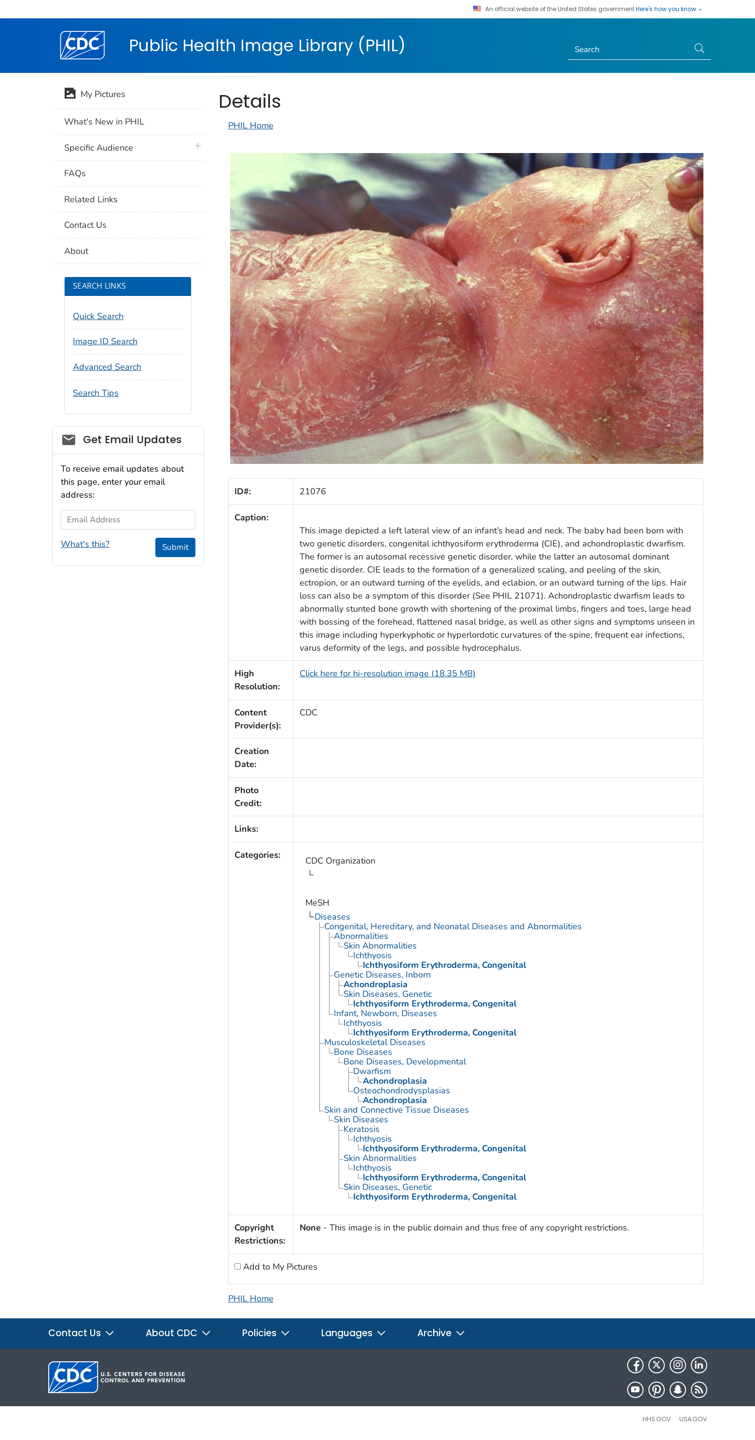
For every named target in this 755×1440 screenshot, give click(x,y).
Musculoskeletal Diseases (375, 1042)
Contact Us (85, 225)
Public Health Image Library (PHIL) (267, 45)
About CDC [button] (178, 1333)
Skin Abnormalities (380, 945)
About (76, 251)
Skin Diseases (361, 1119)
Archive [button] (441, 1333)
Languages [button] (353, 1333)
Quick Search (98, 316)
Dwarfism (372, 1071)
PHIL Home (251, 125)
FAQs (75, 173)
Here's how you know (669, 9)
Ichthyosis (372, 955)
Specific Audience (98, 148)
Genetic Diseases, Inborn (382, 974)
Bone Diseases (363, 1052)
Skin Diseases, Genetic (387, 994)
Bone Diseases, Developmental (404, 1061)
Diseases (332, 917)
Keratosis (361, 1129)
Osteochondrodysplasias (401, 1090)
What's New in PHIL (104, 121)
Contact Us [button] (81, 1333)
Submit (175, 547)
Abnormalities (361, 936)
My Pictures (94, 95)
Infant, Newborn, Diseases (385, 1013)
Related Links (91, 199)
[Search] (628, 49)
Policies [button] (266, 1333)
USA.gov (693, 1419)
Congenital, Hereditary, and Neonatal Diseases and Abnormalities (453, 926)
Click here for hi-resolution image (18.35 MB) (388, 673)
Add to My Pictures (279, 1266)
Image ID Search (105, 341)
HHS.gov (657, 1419)
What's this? (85, 544)
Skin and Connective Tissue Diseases (396, 1110)
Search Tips (96, 393)
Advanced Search (107, 367)
